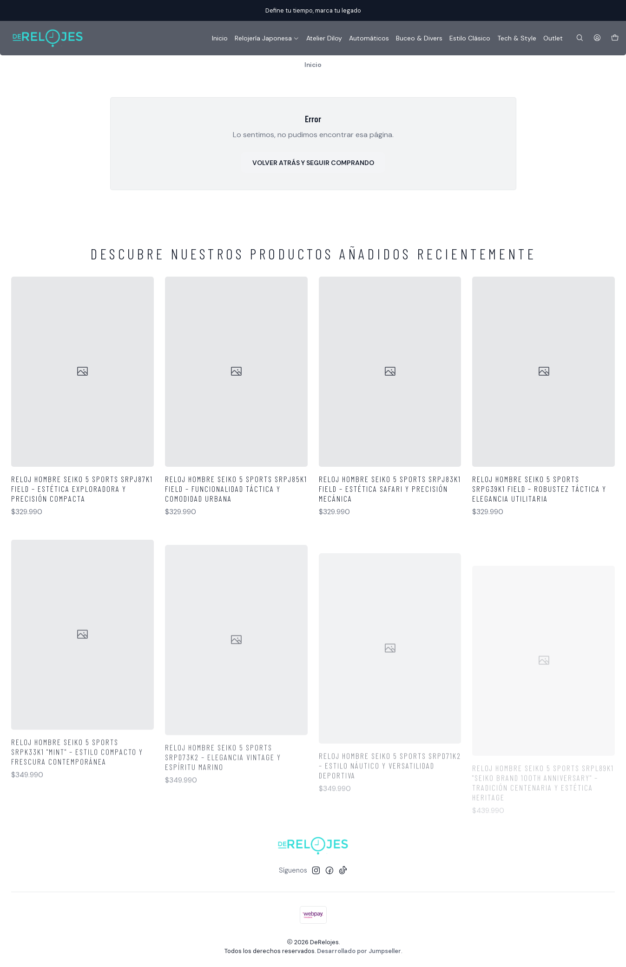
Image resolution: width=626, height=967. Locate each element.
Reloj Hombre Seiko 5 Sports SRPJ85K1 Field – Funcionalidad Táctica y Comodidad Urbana (236, 488)
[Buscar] (580, 38)
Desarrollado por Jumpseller (359, 951)
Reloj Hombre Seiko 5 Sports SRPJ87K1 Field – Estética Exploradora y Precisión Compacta (82, 488)
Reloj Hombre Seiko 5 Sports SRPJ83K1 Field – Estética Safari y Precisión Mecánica (390, 488)
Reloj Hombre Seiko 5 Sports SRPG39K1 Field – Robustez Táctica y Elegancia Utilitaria (539, 488)
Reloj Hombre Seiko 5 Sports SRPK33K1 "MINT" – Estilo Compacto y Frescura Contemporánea (77, 790)
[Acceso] (597, 38)
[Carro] (614, 38)
